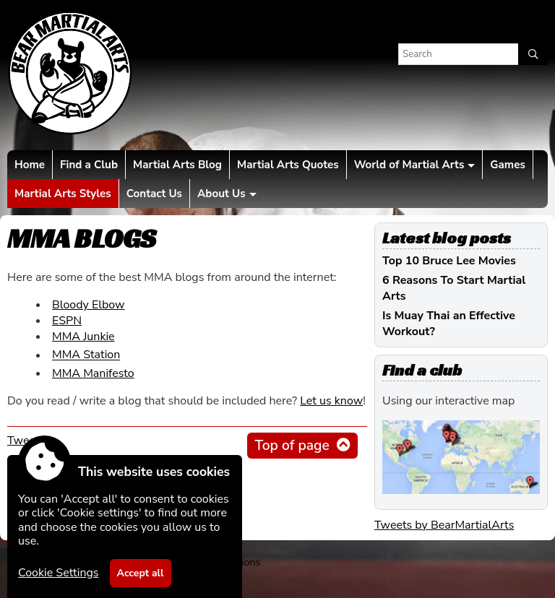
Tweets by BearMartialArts (444, 525)
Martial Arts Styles (62, 193)
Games (507, 164)
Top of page (291, 445)
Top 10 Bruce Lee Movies (449, 261)
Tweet (23, 440)
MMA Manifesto (93, 373)
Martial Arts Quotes (288, 164)
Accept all (140, 573)
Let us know (331, 401)
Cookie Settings (58, 573)
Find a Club (89, 164)
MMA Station (86, 355)
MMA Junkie (83, 336)
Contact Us (154, 193)
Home (29, 164)
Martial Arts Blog (177, 164)
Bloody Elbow (88, 305)
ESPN (67, 321)
